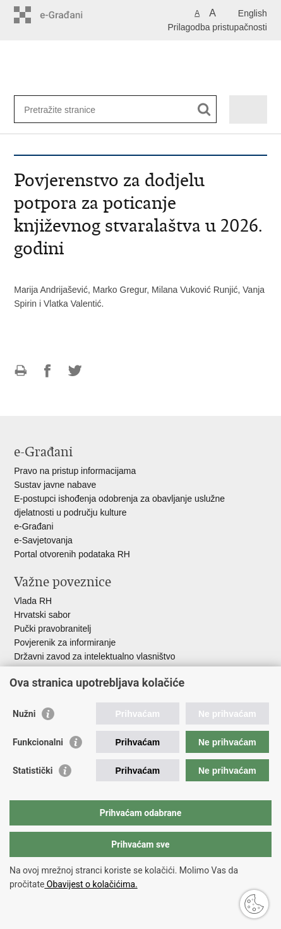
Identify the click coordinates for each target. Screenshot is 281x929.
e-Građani (33, 526)
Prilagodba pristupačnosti (217, 27)
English (252, 13)
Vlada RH (33, 601)
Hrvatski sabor (42, 615)
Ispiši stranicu (20, 370)
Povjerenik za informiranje (65, 642)
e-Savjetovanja (43, 540)
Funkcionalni (38, 742)
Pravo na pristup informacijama (75, 471)
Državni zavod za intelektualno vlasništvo (94, 656)
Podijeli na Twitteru (74, 370)
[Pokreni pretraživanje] (204, 109)
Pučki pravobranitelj (52, 629)
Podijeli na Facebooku (47, 370)
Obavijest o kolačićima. (90, 884)
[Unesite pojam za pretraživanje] (70, 109)
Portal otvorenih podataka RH (72, 554)
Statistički (32, 771)
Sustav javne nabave (55, 485)
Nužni (24, 714)
